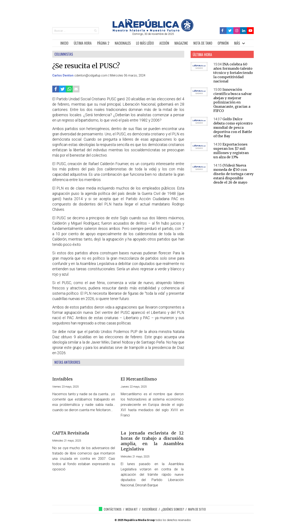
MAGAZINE (181, 43)
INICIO (64, 43)
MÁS (237, 43)
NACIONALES (123, 43)
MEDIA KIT (132, 509)
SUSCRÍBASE (149, 509)
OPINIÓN (223, 43)
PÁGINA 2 (103, 43)
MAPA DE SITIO (197, 509)
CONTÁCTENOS (113, 509)
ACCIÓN (164, 43)
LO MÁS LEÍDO (145, 43)
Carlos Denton (63, 75)
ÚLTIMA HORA (83, 43)
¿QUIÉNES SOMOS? (172, 509)
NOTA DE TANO (202, 43)
